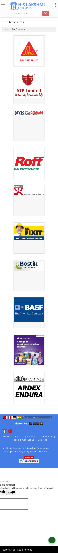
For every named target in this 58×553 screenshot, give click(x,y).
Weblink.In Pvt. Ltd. (39, 451)
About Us (19, 436)
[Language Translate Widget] (37, 417)
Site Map (42, 439)
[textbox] (26, 13)
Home (6, 29)
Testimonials (46, 436)
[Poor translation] (11, 492)
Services (31, 436)
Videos (15, 439)
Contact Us (28, 439)
